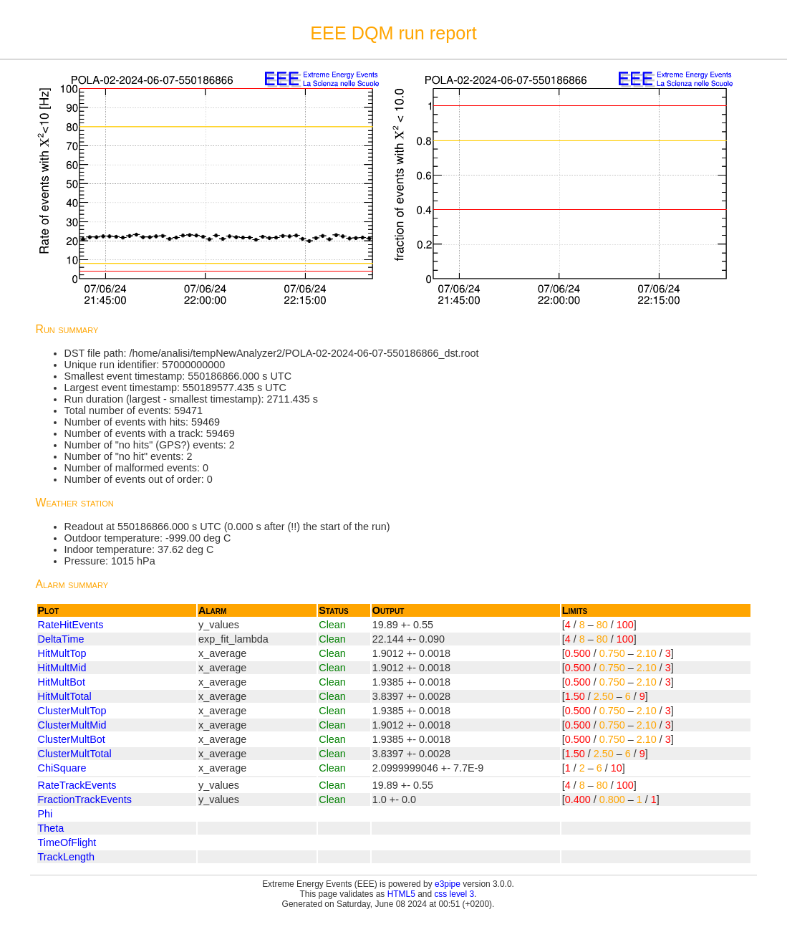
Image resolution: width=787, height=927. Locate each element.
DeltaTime (61, 639)
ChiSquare (62, 768)
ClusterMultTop (72, 710)
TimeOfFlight (67, 842)
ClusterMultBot (71, 739)
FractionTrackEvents (85, 799)
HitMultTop (62, 653)
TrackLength (66, 857)
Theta (51, 828)
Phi (45, 814)
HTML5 (401, 894)
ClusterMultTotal (75, 753)
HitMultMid (62, 667)
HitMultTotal (65, 696)
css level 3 (454, 894)
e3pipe (447, 884)
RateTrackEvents (77, 785)
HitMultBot (61, 682)
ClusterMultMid (72, 725)
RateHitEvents (71, 624)
